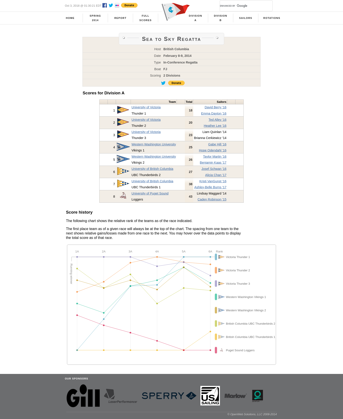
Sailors (245, 18)
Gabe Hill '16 (217, 144)
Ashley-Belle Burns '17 (210, 187)
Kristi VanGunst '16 (212, 181)
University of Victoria (146, 107)
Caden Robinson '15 (211, 199)
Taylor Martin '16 (214, 156)
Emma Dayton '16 (213, 113)
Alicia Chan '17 (216, 175)
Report (120, 18)
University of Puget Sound (150, 193)
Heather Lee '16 (215, 125)
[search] (241, 5)
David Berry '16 (215, 107)
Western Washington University (154, 144)
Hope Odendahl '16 (213, 150)
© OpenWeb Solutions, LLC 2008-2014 (252, 414)
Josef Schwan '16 (213, 169)
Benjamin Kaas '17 (213, 162)
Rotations (271, 18)
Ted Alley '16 (217, 119)
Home (70, 18)
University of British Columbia (152, 169)
